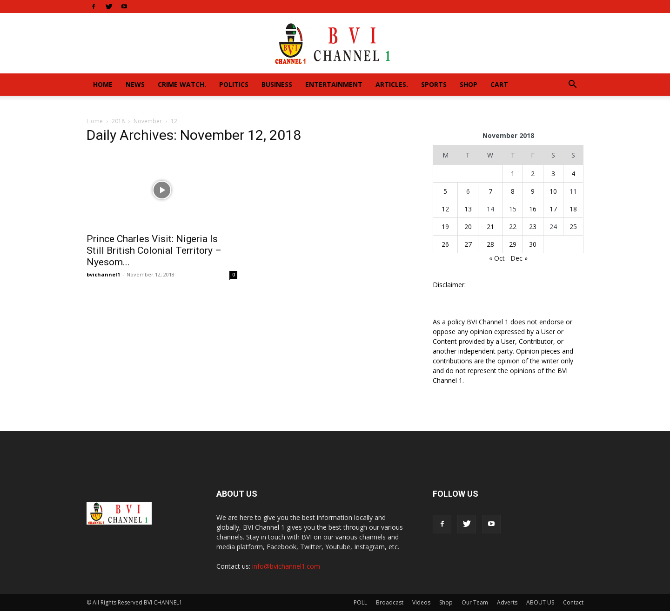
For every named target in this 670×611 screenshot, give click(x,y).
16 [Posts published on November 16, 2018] (532, 208)
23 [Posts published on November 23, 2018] (532, 226)
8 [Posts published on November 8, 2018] (513, 191)
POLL (360, 602)
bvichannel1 (103, 274)
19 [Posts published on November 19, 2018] (445, 226)
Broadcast (389, 602)
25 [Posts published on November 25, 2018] (573, 226)
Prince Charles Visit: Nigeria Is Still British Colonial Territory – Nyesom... (154, 250)
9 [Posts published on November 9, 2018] (533, 191)
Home (103, 84)
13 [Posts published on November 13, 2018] (468, 208)
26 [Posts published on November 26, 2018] (445, 244)
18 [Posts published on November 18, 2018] (573, 208)
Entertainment (333, 84)
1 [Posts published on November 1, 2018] (513, 173)
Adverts (507, 602)
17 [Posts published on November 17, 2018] (553, 208)
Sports (434, 84)
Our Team (475, 602)
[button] (572, 85)
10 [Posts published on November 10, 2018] (553, 191)
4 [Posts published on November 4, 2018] (573, 173)
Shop (468, 84)
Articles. (391, 84)
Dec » (519, 258)
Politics (233, 84)
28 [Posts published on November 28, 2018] (490, 244)
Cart (499, 84)
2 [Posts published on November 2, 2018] (533, 173)
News (135, 84)
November (148, 121)
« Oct (497, 258)
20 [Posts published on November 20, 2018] (468, 226)
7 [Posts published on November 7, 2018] (490, 191)
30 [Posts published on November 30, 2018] (532, 244)
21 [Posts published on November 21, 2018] (490, 226)
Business (276, 84)
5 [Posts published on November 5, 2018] (445, 191)
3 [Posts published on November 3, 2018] (553, 173)
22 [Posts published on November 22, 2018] (512, 226)
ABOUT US (540, 602)
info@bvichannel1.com (286, 566)
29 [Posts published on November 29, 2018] (512, 244)
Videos (421, 602)
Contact (573, 602)
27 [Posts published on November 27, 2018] (468, 244)
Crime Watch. (182, 84)
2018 (118, 121)
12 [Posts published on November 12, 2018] (445, 208)
